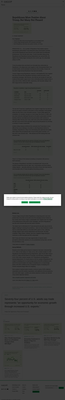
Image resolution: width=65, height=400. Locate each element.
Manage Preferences (35, 202)
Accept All (24, 202)
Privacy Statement (48, 199)
